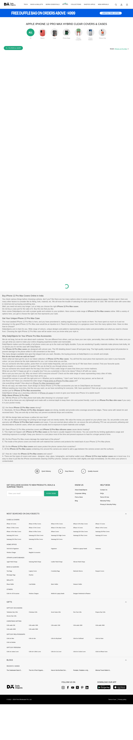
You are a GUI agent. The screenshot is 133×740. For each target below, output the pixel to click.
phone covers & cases (99, 299)
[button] (66, 515)
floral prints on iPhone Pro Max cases (59, 381)
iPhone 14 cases (46, 393)
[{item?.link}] (17, 694)
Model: (112, 49)
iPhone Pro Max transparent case (46, 383)
